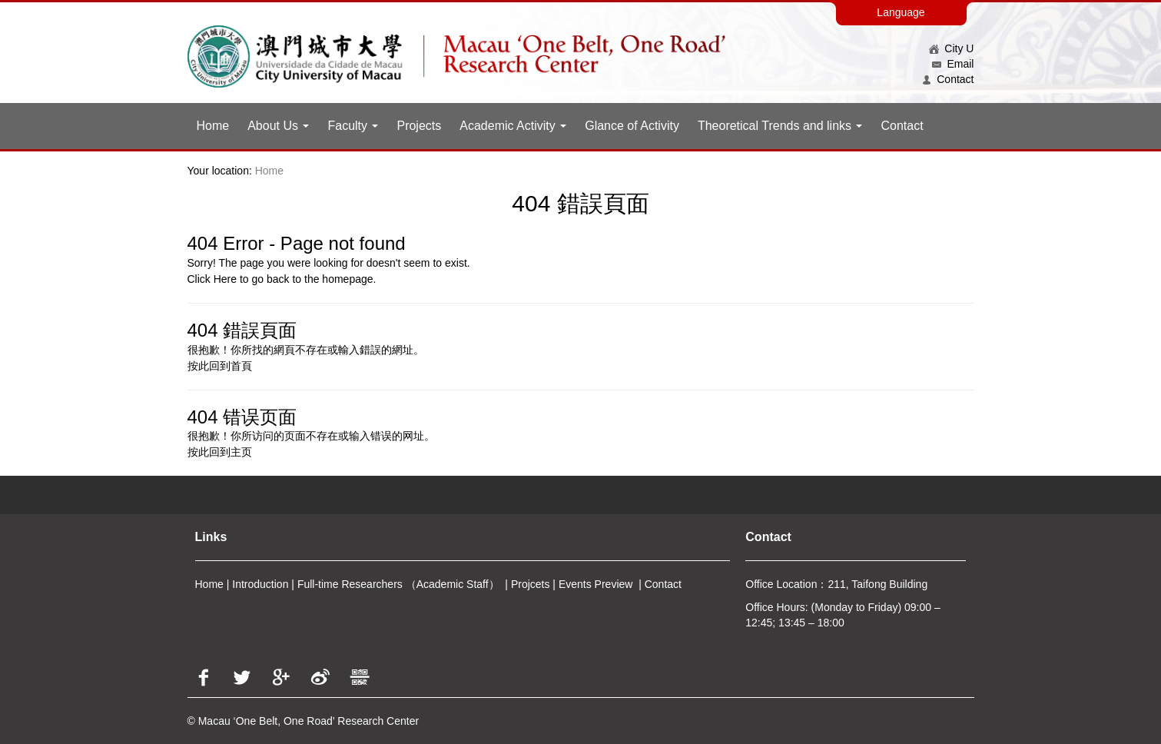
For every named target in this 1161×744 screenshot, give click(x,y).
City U (951, 48)
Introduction (260, 584)
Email (953, 64)
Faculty (352, 125)
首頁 (241, 366)
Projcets (530, 584)
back (278, 279)
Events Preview (595, 584)
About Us (278, 125)
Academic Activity (512, 125)
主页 (241, 452)
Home (213, 125)
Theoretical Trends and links (780, 125)
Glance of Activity (632, 125)
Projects (418, 125)
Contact (948, 79)
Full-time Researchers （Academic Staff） (398, 584)
